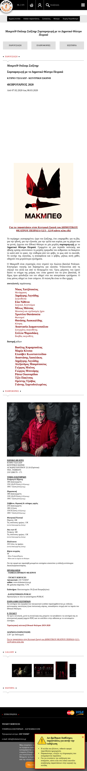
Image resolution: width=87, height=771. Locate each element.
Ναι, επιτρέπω (33, 765)
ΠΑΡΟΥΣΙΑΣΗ (15, 45)
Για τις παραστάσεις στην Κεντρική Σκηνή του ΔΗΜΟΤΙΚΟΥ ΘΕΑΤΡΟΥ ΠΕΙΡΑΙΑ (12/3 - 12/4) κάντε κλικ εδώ (43, 229)
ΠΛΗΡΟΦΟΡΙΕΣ (43, 45)
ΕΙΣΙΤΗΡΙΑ (72, 45)
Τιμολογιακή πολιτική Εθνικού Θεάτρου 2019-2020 (28, 625)
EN (23, 5)
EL (18, 5)
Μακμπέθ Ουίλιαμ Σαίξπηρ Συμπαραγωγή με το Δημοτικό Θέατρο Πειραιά (43, 33)
